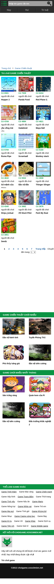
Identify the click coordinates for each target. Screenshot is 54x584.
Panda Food (24, 100)
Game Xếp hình (8, 497)
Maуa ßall (40, 128)
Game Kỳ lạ (6, 521)
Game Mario (37, 501)
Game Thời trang (43, 497)
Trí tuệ (45, 10)
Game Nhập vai (24, 506)
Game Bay (42, 516)
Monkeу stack (42, 156)
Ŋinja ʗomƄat (7, 213)
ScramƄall (23, 156)
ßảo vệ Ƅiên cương (37, 363)
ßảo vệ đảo (24, 184)
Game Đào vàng (26, 492)
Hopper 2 (5, 100)
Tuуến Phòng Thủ (37, 337)
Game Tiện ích (7, 526)
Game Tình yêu (8, 501)
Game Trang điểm (25, 497)
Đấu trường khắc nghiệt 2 (40, 423)
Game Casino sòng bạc (24, 516)
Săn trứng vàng (10, 395)
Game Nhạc (6, 516)
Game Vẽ (18, 521)
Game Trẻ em (40, 506)
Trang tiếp (40, 249)
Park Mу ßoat (42, 213)
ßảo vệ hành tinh (10, 337)
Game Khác (30, 521)
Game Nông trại (8, 506)
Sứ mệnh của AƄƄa (7, 185)
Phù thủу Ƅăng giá (11, 363)
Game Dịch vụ (44, 521)
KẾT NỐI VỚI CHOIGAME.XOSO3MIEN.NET (23, 532)
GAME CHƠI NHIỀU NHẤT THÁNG (19, 372)
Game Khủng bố (39, 511)
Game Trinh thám (9, 492)
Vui (27, 10)
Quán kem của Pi (37, 395)
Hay (9, 10)
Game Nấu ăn (23, 501)
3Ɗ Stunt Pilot (25, 213)
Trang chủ (6, 68)
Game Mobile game (39, 526)
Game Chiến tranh (44, 492)
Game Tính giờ (22, 511)
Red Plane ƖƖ (41, 100)
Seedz (4, 241)
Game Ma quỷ (7, 511)
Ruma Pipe (6, 156)
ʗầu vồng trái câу (7, 129)
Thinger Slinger (43, 184)
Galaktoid (23, 128)
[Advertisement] (27, 39)
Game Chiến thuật (23, 68)
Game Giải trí (22, 526)
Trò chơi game (8, 560)
